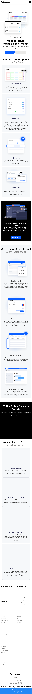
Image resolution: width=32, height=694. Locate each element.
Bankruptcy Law (4, 616)
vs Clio (18, 618)
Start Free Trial (10, 52)
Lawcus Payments (20, 606)
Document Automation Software (7, 595)
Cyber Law (3, 632)
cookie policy (28, 691)
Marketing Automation (5, 610)
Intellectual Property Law (6, 630)
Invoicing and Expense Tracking (23, 608)
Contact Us (3, 656)
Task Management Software (6, 598)
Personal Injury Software (6, 634)
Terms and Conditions (5, 666)
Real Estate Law (4, 637)
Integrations (3, 646)
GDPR (2, 668)
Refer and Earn (4, 648)
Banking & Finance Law (5, 624)
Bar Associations (4, 650)
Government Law (4, 628)
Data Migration (4, 662)
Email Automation (4, 606)
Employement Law (5, 620)
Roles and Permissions (5, 597)
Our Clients (3, 658)
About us (3, 652)
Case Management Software (7, 591)
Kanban (18, 595)
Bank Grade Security (5, 589)
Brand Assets (3, 654)
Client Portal (3, 593)
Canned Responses (21, 591)
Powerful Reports (20, 602)
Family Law (3, 622)
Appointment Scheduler (21, 589)
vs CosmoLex (19, 620)
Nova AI (2, 604)
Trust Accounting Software (22, 600)
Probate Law (3, 636)
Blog (2, 644)
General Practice (4, 626)
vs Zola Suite (19, 626)
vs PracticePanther (20, 624)
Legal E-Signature (20, 593)
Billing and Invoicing (21, 604)
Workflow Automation (5, 608)
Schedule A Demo (20, 52)
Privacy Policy (3, 664)
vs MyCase (19, 622)
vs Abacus (19, 616)
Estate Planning (4, 618)
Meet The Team (4, 660)
